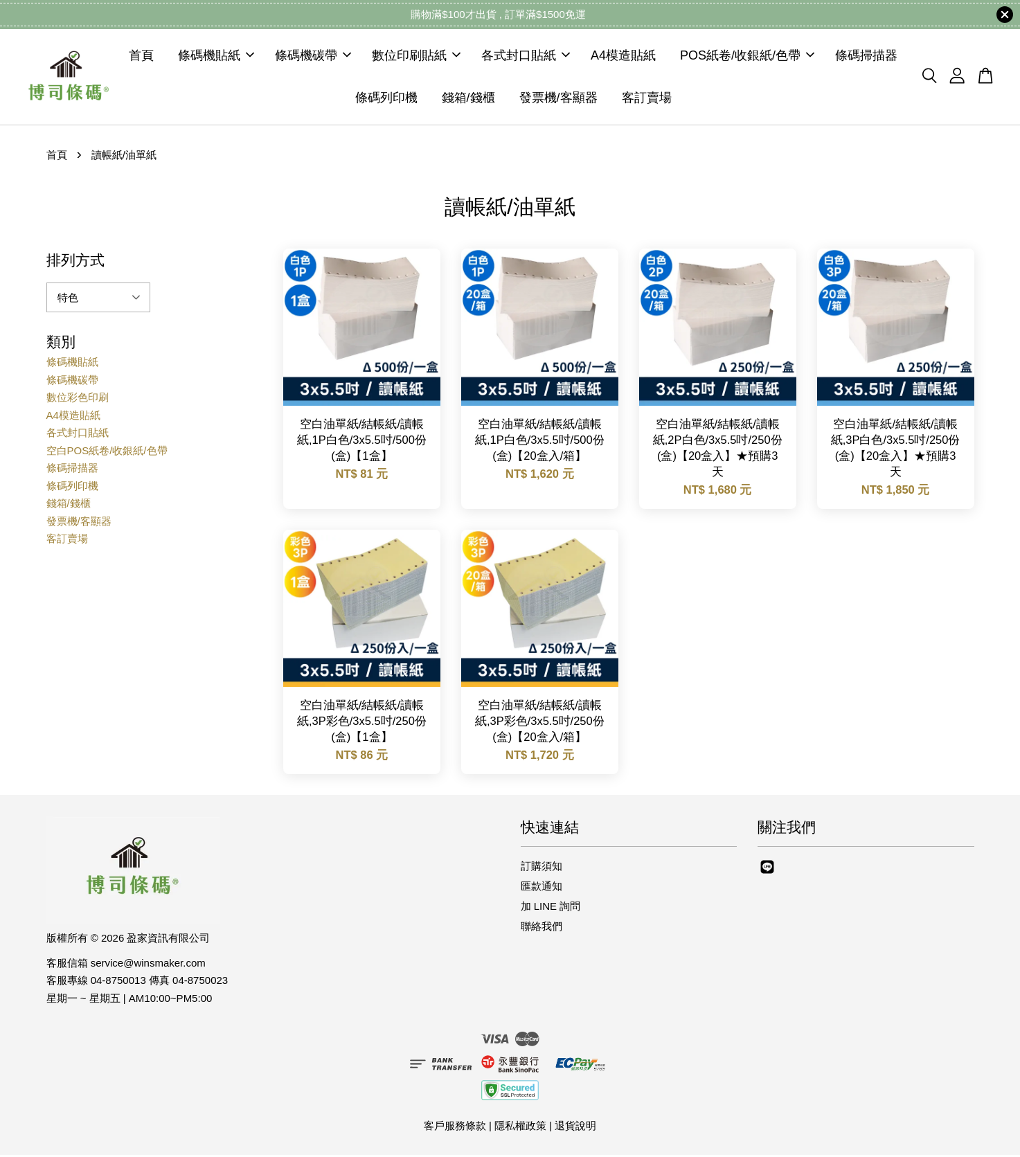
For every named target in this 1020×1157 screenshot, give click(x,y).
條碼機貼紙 (216, 57)
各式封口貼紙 (525, 57)
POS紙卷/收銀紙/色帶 (747, 57)
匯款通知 (541, 888)
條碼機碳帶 (313, 57)
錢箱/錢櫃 (468, 98)
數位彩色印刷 (77, 399)
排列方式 (75, 262)
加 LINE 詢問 (551, 908)
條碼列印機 (386, 98)
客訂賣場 (647, 98)
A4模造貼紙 (623, 57)
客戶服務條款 (455, 1127)
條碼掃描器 (866, 57)
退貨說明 (575, 1127)
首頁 (141, 57)
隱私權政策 (520, 1127)
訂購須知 (541, 868)
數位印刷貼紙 (416, 57)
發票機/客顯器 (558, 98)
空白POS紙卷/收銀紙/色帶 (107, 452)
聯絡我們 (541, 929)
